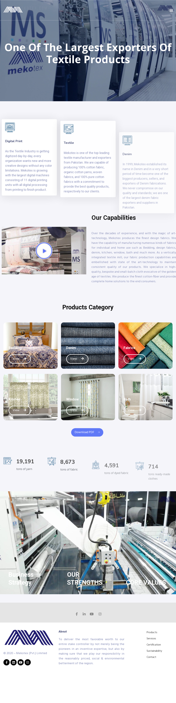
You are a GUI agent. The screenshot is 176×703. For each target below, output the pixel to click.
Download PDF (87, 438)
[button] (171, 10)
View (20, 358)
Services (151, 638)
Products (152, 632)
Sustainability (154, 651)
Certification (154, 645)
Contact (151, 657)
